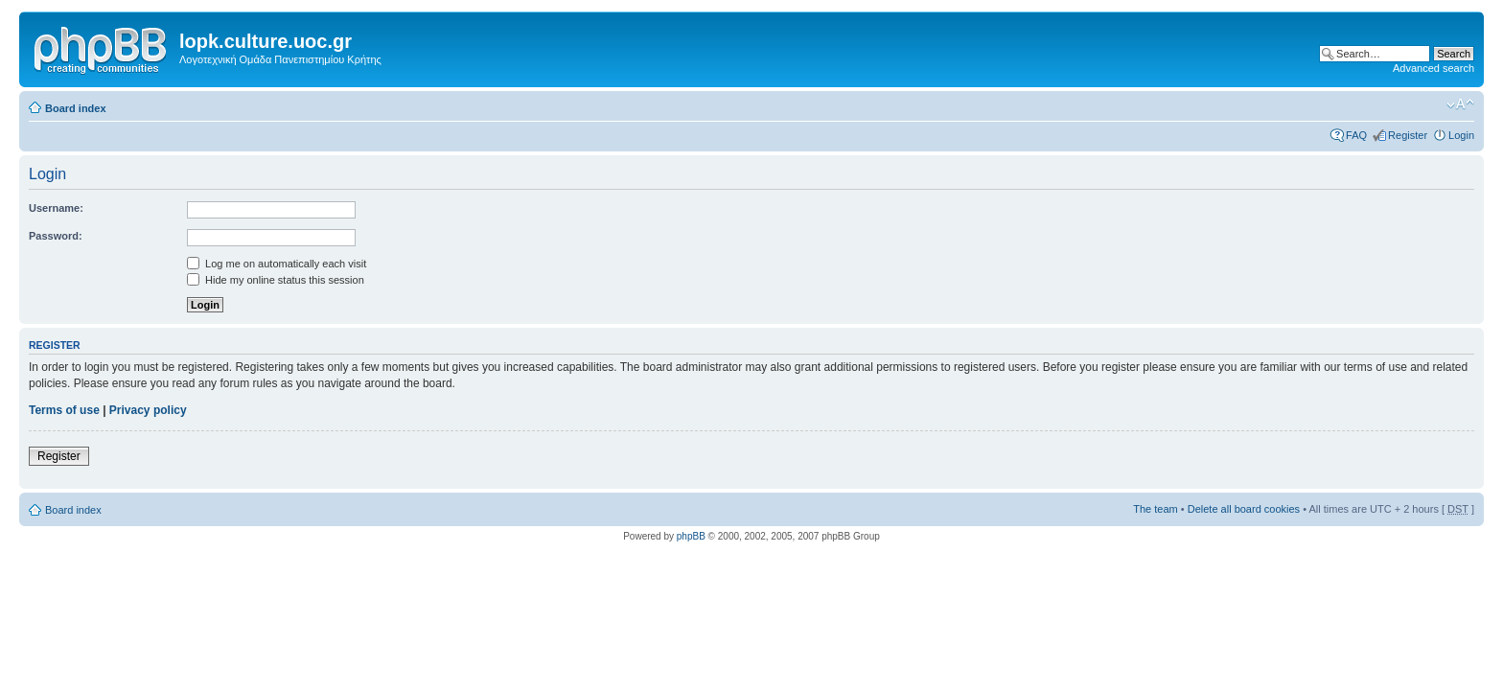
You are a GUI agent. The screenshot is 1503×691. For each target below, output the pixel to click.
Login (1461, 135)
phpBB (691, 536)
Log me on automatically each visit (276, 263)
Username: (56, 208)
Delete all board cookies (1244, 509)
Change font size (1460, 104)
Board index (75, 108)
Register (1407, 135)
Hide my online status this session (275, 280)
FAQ (1356, 135)
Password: (55, 236)
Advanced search (1433, 68)
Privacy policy (148, 410)
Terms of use (64, 410)
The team (1155, 509)
